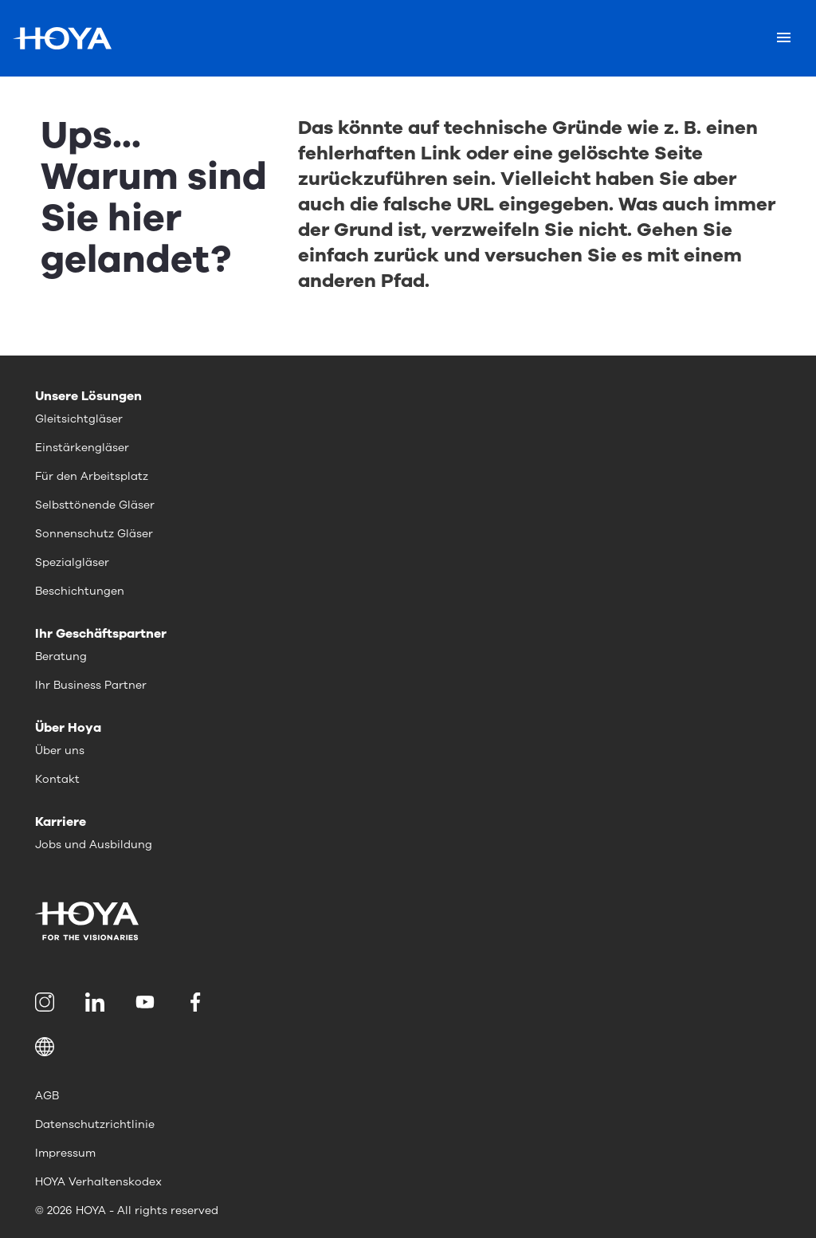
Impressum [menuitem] (65, 1153)
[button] (408, 1046)
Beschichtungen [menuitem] (79, 591)
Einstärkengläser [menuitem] (82, 447)
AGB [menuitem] (47, 1095)
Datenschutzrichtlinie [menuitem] (95, 1124)
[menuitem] (47, 1002)
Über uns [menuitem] (59, 750)
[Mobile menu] (783, 38)
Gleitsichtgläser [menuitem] (79, 418)
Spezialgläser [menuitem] (72, 562)
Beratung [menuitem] (61, 656)
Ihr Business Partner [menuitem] (91, 685)
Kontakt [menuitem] (57, 779)
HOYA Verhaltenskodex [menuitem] (98, 1181)
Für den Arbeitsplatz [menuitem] (91, 476)
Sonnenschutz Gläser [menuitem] (94, 533)
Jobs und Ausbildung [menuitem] (93, 844)
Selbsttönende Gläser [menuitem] (95, 505)
